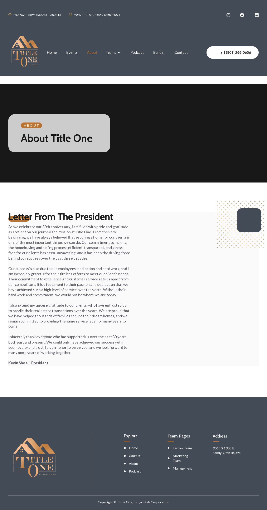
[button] (113, 52)
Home (52, 52)
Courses (135, 470)
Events (72, 52)
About (92, 52)
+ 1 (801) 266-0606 (235, 52)
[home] (25, 52)
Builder (159, 52)
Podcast (137, 52)
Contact (181, 52)
